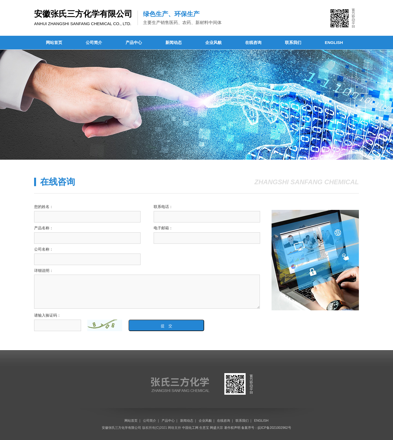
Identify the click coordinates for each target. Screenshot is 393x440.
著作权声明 (232, 428)
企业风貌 (213, 42)
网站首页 (54, 42)
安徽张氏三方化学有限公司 (121, 428)
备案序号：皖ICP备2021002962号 (266, 428)
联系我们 (293, 42)
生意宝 (204, 428)
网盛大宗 (216, 428)
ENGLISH (334, 42)
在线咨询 (253, 42)
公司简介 (94, 42)
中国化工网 (190, 428)
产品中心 (134, 42)
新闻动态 (173, 42)
